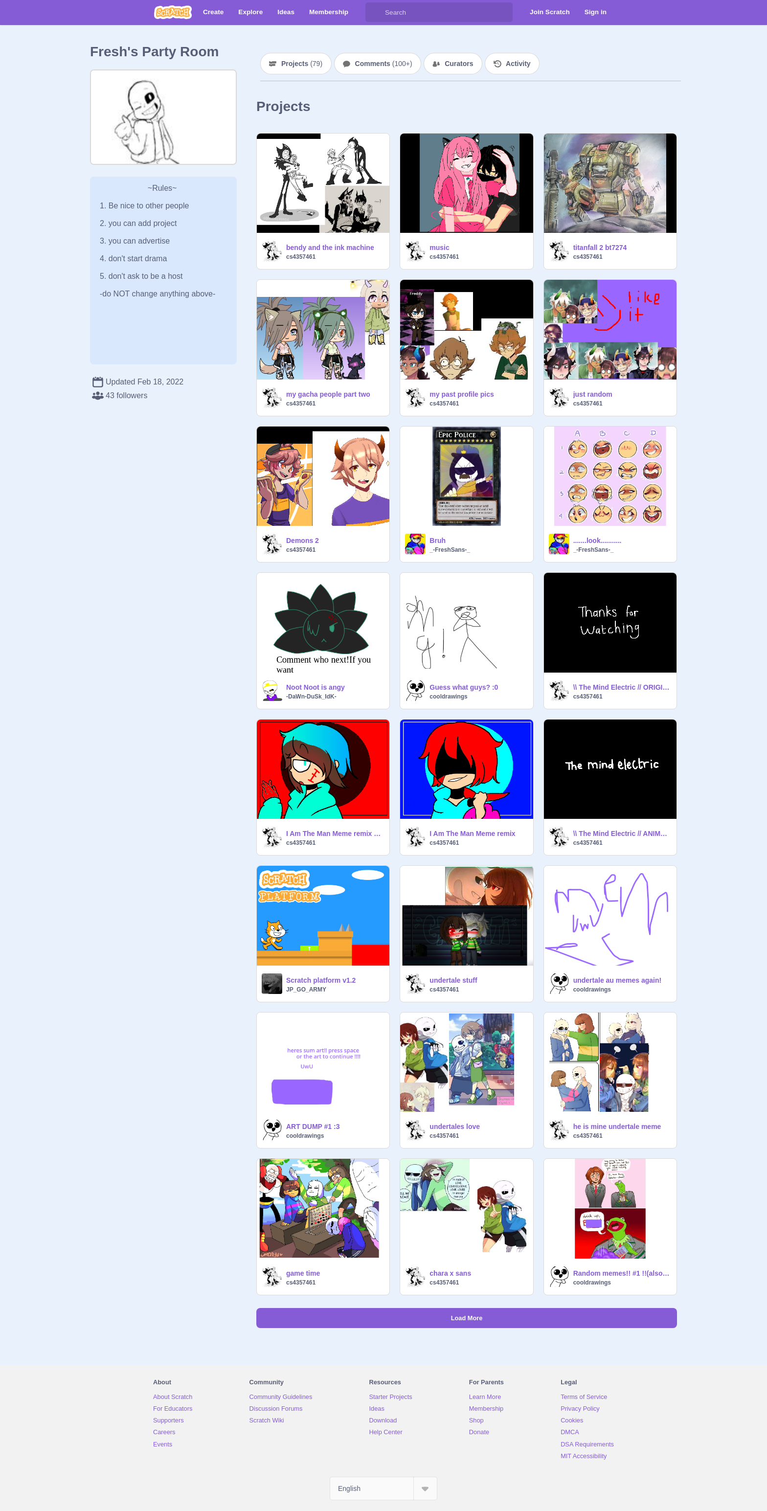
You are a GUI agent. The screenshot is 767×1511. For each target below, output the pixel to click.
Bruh (437, 540)
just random (592, 394)
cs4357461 (301, 256)
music (439, 247)
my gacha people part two (328, 394)
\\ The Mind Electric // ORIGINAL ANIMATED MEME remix (622, 687)
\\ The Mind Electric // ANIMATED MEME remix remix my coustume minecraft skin (622, 833)
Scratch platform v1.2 (321, 980)
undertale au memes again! (617, 980)
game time (303, 1273)
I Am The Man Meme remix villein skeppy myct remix (335, 833)
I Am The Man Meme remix (472, 833)
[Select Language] (383, 1488)
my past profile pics (461, 394)
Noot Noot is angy (315, 687)
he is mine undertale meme (617, 1126)
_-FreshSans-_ (449, 549)
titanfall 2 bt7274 (600, 247)
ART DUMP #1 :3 (312, 1126)
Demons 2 (302, 540)
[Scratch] (173, 12)
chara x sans (450, 1273)
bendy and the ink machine (330, 247)
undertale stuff (453, 980)
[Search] (375, 12)
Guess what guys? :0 (463, 687)
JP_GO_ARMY (306, 989)
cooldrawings (448, 696)
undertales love (454, 1126)
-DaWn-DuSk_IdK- (311, 696)
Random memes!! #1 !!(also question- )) (622, 1273)
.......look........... (597, 540)
